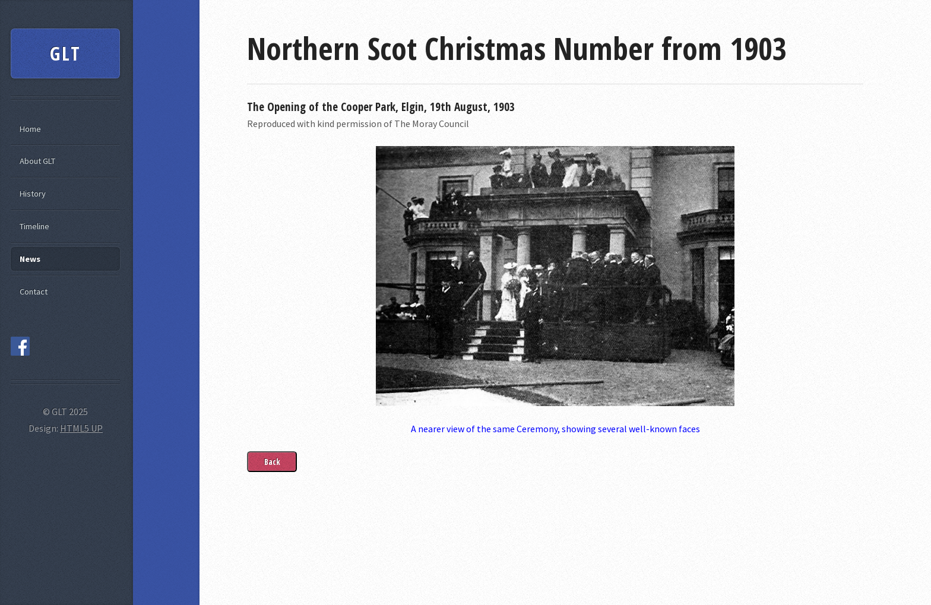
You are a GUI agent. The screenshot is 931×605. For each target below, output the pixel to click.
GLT (66, 53)
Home (30, 128)
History (33, 193)
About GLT (37, 161)
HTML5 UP (81, 428)
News (30, 259)
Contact (34, 291)
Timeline (34, 226)
